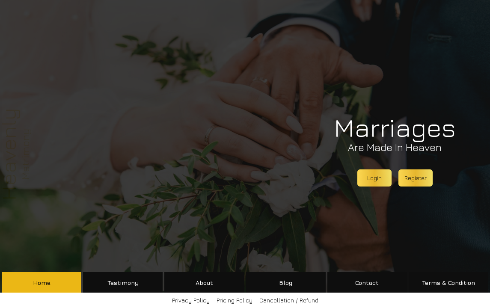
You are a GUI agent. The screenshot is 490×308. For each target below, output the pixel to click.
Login (374, 177)
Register (415, 177)
